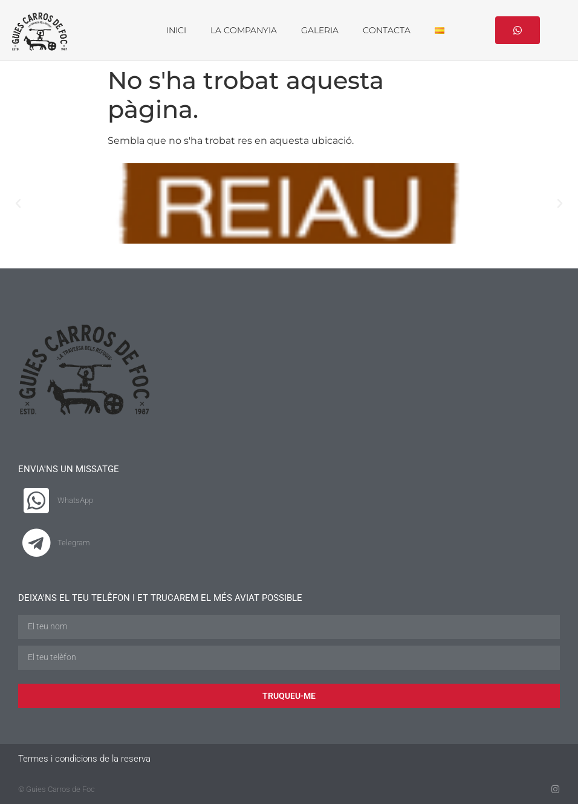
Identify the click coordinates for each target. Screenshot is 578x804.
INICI (176, 30)
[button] (18, 203)
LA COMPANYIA (243, 30)
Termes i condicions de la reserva (84, 758)
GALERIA (320, 30)
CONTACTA (387, 30)
